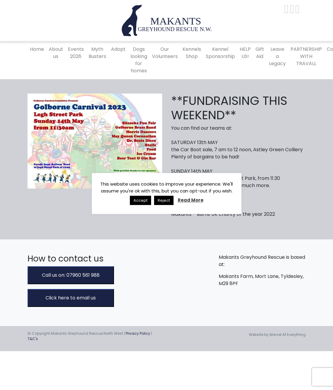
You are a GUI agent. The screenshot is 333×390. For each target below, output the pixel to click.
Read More (190, 200)
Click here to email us (70, 297)
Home (37, 49)
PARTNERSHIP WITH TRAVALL (306, 56)
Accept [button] (140, 200)
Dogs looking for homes (138, 60)
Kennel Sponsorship (220, 53)
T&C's (33, 338)
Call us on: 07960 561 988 (71, 275)
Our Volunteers (165, 53)
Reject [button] (164, 200)
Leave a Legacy (277, 56)
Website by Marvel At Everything (277, 334)
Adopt (118, 49)
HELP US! (245, 53)
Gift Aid (260, 53)
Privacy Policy (138, 333)
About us (56, 53)
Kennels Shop (192, 53)
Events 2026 (76, 53)
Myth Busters (97, 53)
